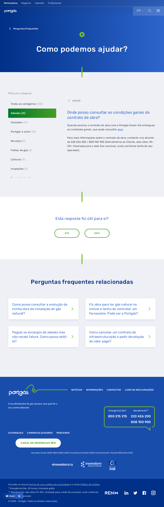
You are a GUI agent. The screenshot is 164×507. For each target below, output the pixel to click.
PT (139, 11)
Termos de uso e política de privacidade (49, 484)
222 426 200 (141, 416)
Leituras (18, 159)
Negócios (26, 3)
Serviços (18, 140)
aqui (120, 129)
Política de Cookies (90, 484)
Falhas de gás (21, 150)
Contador (19, 122)
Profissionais (54, 3)
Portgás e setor (23, 131)
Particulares (10, 3)
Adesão (18, 113)
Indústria (39, 3)
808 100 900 (141, 422)
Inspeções (19, 168)
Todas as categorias (27, 103)
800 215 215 (117, 416)
